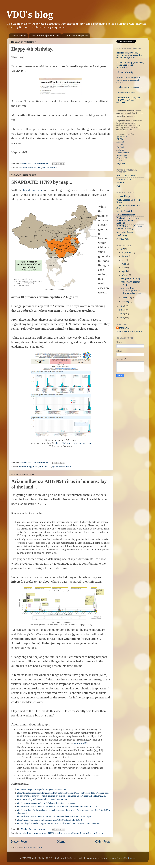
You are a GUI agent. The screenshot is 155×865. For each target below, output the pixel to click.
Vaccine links (19, 35)
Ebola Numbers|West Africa (45, 35)
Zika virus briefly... (125, 72)
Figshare (121, 163)
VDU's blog (30, 15)
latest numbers (33, 190)
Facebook (120, 147)
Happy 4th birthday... (33, 49)
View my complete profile (129, 331)
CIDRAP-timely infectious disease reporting (129, 227)
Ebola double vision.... (126, 92)
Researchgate (122, 155)
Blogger (131, 858)
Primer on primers (125, 179)
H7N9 (35, 467)
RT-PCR (120, 182)
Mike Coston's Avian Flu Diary (128, 206)
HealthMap (122, 235)
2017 (121, 249)
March (125, 275)
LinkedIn (120, 144)
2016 (121, 306)
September (127, 252)
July (124, 260)
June (124, 264)
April (124, 271)
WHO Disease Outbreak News (128, 201)
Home (61, 841)
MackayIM (124, 328)
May (124, 267)
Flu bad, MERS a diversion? (129, 87)
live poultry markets (82, 833)
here (87, 625)
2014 (121, 314)
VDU (39, 167)
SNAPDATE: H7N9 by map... (41, 182)
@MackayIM (80, 743)
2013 (121, 317)
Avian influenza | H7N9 (76, 35)
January (126, 301)
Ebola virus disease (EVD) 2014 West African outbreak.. (128, 100)
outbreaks (98, 833)
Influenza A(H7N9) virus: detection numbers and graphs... (128, 79)
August (125, 256)
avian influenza (26, 833)
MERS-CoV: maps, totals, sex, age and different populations (130, 65)
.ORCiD (119, 139)
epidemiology (25, 467)
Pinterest (120, 150)
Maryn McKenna (124, 232)
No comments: (41, 164)
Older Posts (102, 841)
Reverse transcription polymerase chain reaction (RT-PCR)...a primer (129, 55)
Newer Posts (19, 841)
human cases (45, 467)
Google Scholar (123, 153)
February (126, 298)
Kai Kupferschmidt (125, 215)
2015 (121, 310)
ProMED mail (122, 239)
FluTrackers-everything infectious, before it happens (128, 220)
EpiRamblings (123, 196)
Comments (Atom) (33, 847)
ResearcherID (122, 158)
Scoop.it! (120, 142)
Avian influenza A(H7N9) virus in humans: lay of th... (131, 290)
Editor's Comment (27, 167)
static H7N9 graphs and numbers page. (73, 443)
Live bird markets (63, 833)
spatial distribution (61, 467)
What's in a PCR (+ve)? (127, 175)
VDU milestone (49, 167)
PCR (118, 186)
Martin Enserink (124, 211)
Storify (119, 161)
